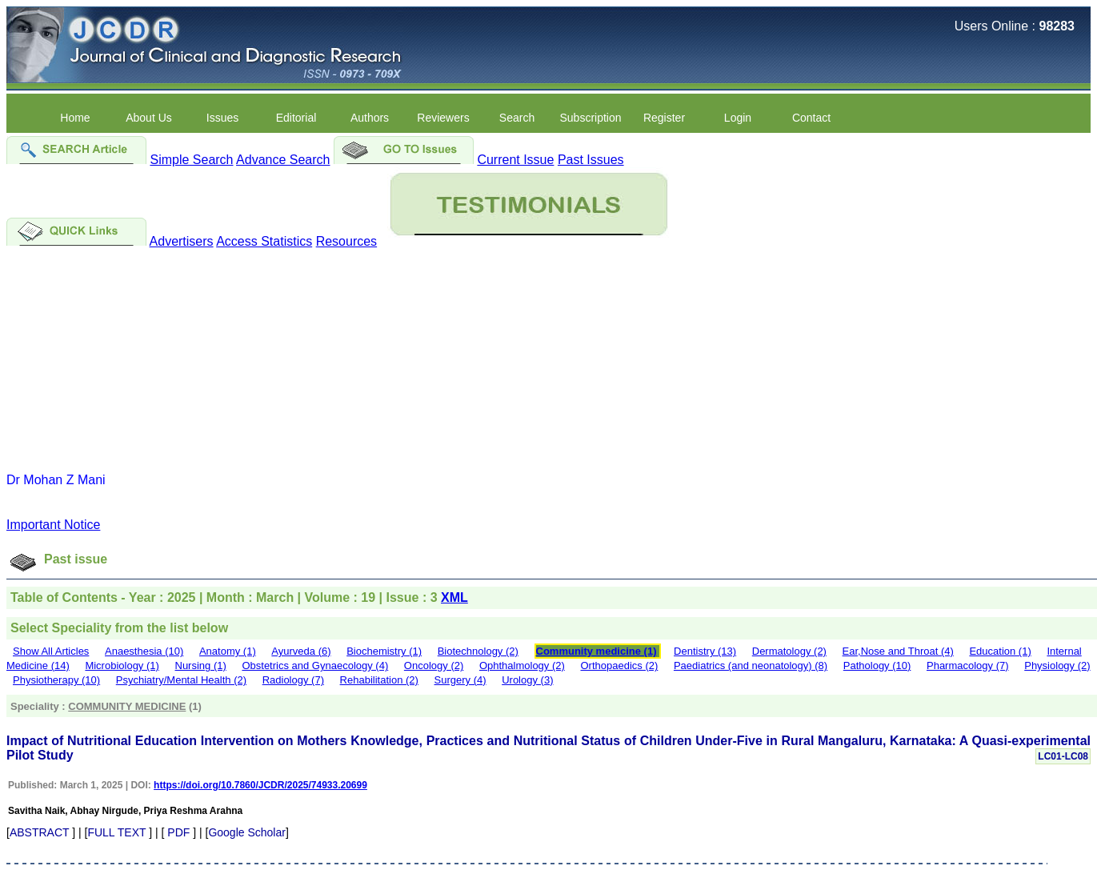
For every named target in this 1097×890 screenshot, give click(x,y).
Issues (222, 117)
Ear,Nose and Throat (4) (898, 651)
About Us (149, 117)
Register (664, 117)
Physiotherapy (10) (56, 680)
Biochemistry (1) (384, 651)
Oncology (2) (433, 665)
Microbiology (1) (121, 665)
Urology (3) (527, 680)
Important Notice (53, 524)
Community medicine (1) (596, 651)
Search (516, 117)
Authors (369, 117)
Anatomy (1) (227, 651)
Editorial (296, 117)
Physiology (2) (1057, 665)
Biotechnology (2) (478, 651)
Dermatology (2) (789, 651)
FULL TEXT (116, 832)
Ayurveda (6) (300, 651)
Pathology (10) (877, 665)
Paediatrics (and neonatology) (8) (750, 665)
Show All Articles (51, 651)
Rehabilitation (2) (379, 680)
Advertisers (182, 241)
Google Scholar (247, 832)
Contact (811, 117)
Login (737, 117)
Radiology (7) (293, 680)
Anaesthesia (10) (144, 651)
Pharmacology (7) (968, 665)
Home (75, 117)
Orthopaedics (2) (619, 665)
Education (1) (1000, 651)
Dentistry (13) (705, 651)
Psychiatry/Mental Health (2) (181, 680)
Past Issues (591, 159)
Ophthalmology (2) (522, 665)
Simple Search (191, 159)
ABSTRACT (39, 832)
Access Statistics (264, 241)
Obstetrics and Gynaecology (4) (315, 665)
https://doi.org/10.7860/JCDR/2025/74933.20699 (260, 785)
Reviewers (443, 117)
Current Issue (515, 159)
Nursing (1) (200, 665)
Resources (346, 241)
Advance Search (283, 159)
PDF (178, 832)
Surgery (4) (460, 680)
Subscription (590, 117)
